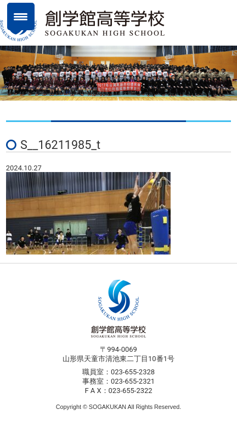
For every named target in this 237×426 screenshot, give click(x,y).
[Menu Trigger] (21, 16)
